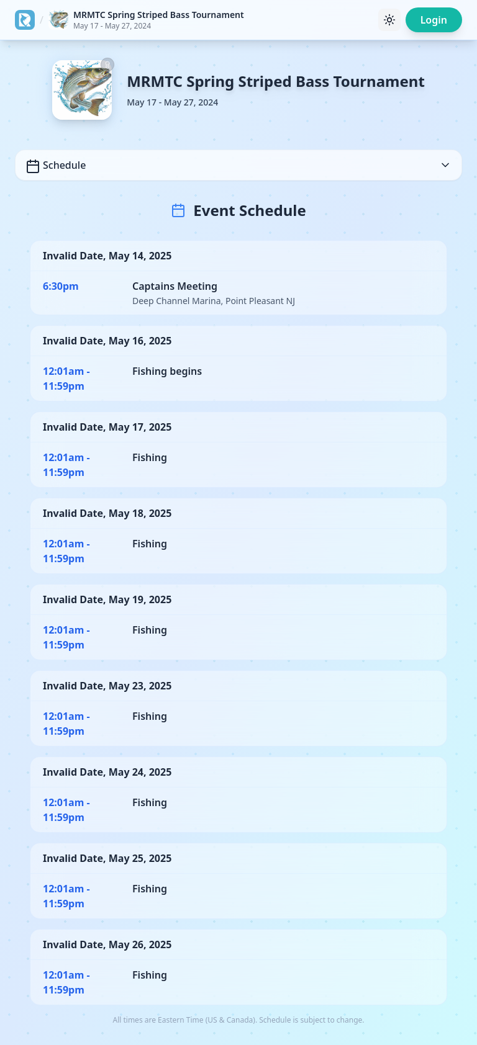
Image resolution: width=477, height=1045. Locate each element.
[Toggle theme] (389, 20)
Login (433, 20)
